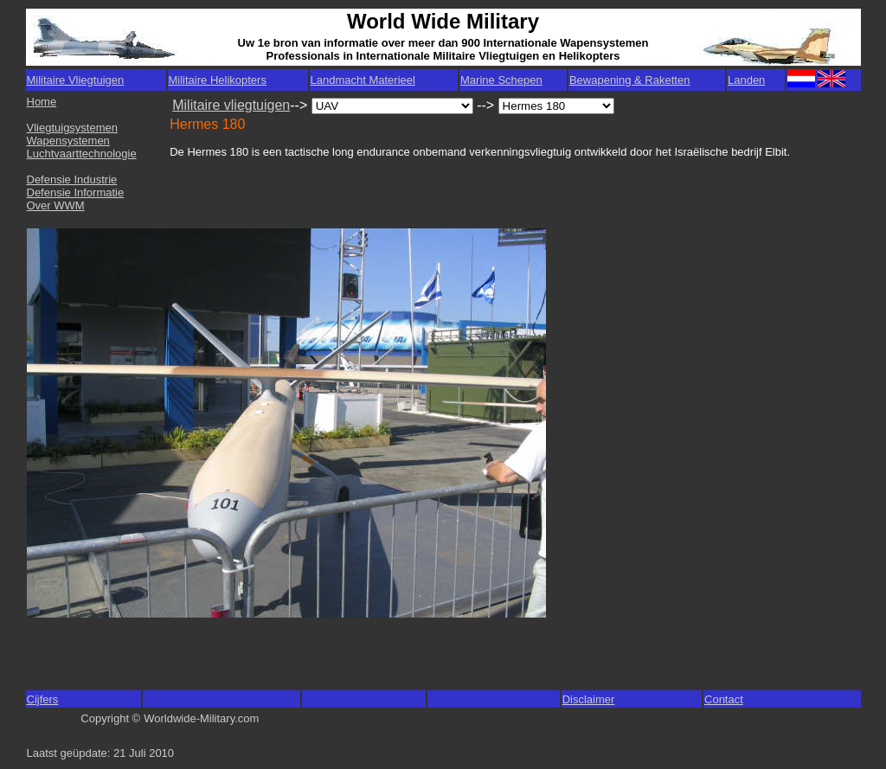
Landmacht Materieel (363, 80)
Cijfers (43, 699)
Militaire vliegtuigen (231, 105)
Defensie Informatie (76, 192)
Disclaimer (588, 699)
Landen (746, 80)
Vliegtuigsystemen (73, 127)
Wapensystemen (68, 140)
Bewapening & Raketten (629, 80)
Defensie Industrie (72, 179)
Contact (723, 699)
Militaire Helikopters (217, 80)
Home (42, 101)
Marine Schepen (501, 80)
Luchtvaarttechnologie (82, 153)
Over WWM (56, 205)
